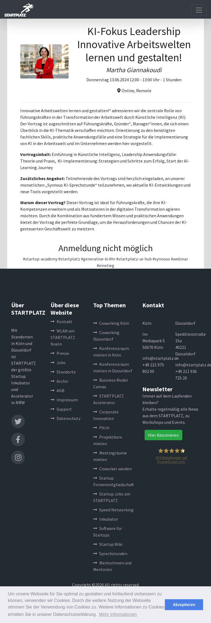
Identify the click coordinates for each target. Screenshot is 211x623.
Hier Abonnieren (163, 435)
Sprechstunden (110, 553)
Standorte (63, 372)
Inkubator (105, 519)
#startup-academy (40, 259)
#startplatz (69, 259)
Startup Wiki (107, 544)
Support (61, 409)
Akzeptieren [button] (184, 604)
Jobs (58, 362)
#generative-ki (94, 259)
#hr (112, 259)
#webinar (179, 259)
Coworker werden (112, 468)
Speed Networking (113, 509)
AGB (58, 390)
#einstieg (105, 265)
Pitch (101, 427)
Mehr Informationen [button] (118, 614)
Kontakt (61, 321)
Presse (60, 353)
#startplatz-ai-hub (134, 259)
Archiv (59, 381)
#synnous (161, 259)
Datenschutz (66, 418)
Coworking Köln (111, 323)
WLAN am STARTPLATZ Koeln (63, 337)
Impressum (64, 399)
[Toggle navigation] (199, 10)
